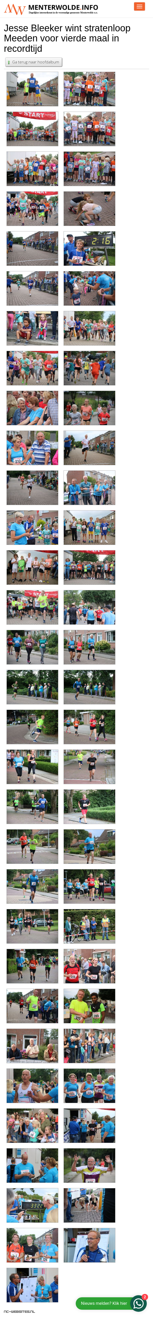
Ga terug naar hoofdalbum (33, 61)
